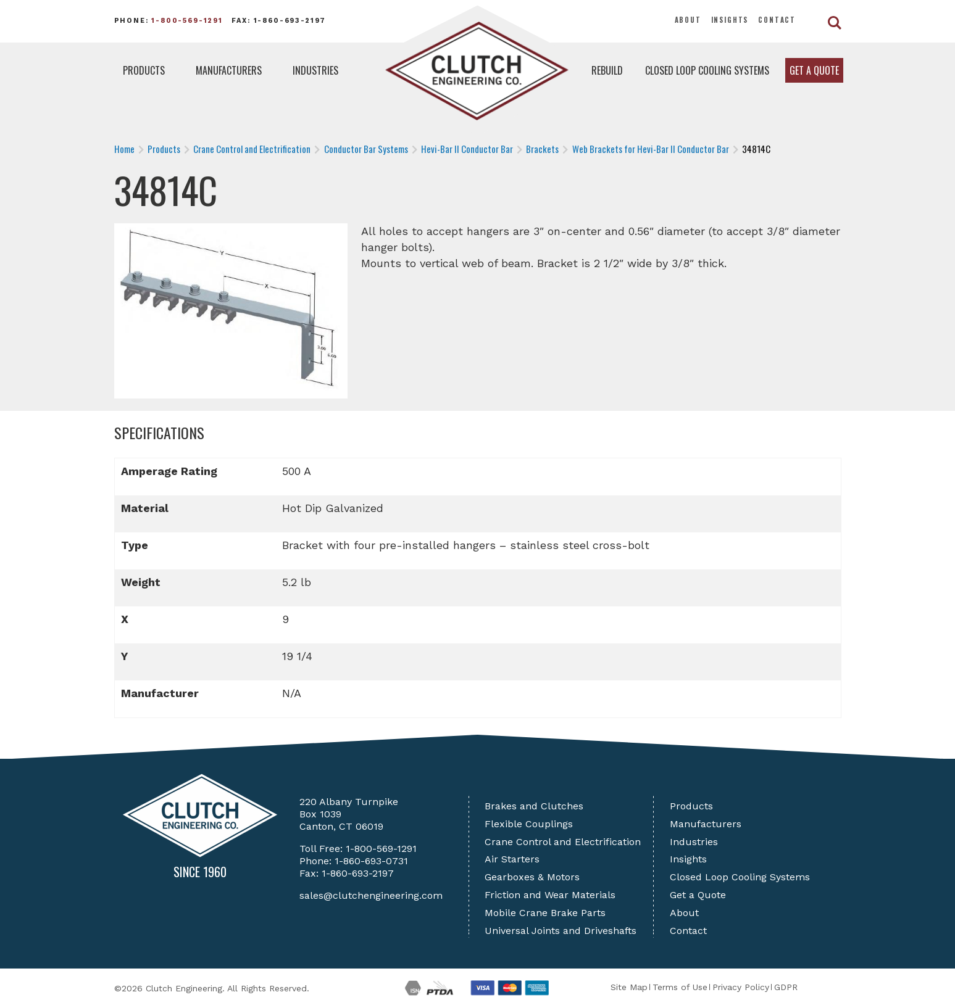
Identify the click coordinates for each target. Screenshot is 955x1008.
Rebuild (607, 70)
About (688, 20)
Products (144, 70)
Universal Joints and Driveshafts (560, 930)
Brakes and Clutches (534, 806)
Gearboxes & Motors (532, 877)
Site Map (629, 987)
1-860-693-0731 (371, 861)
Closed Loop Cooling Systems (707, 70)
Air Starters (512, 859)
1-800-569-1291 (187, 21)
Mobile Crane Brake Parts (545, 913)
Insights (730, 20)
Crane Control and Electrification (563, 842)
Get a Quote (814, 70)
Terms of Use (680, 987)
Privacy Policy (740, 987)
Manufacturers (229, 70)
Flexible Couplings (529, 824)
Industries (315, 70)
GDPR (786, 987)
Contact (777, 20)
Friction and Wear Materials (550, 895)
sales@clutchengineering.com (371, 895)
